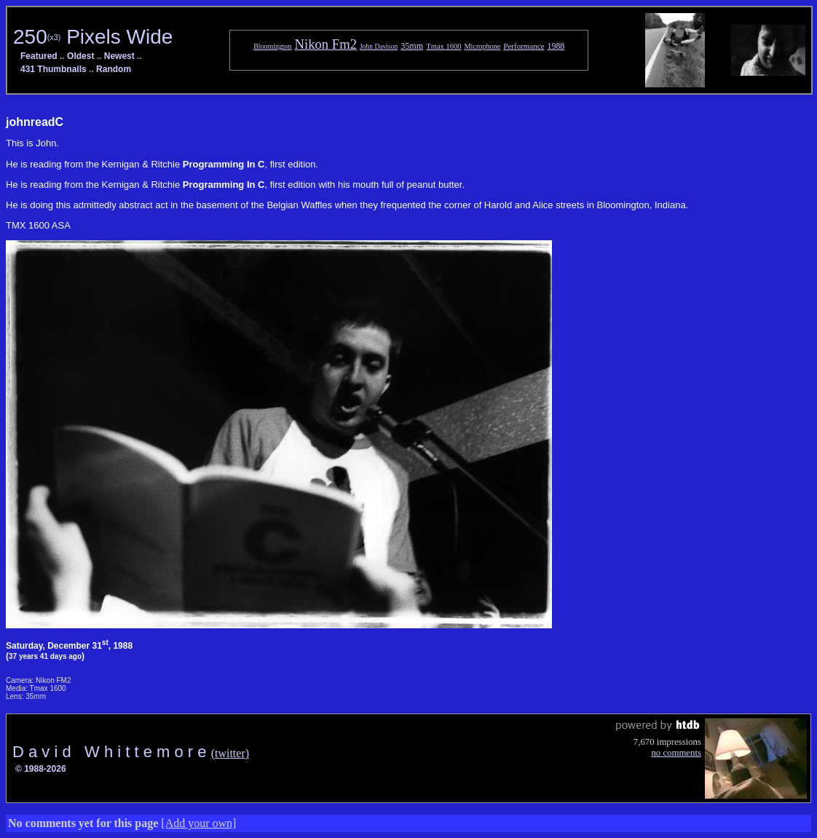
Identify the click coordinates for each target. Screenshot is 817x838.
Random (113, 69)
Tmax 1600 (443, 46)
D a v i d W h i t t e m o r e (111, 752)
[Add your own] (198, 823)
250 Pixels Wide (93, 36)
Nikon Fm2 (326, 44)
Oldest (80, 56)
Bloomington (272, 46)
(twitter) (230, 753)
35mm (411, 46)
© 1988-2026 (40, 769)
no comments (676, 753)
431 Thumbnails (53, 69)
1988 (556, 46)
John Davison (379, 46)
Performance (523, 45)
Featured (39, 56)
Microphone (483, 46)
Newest (119, 56)
